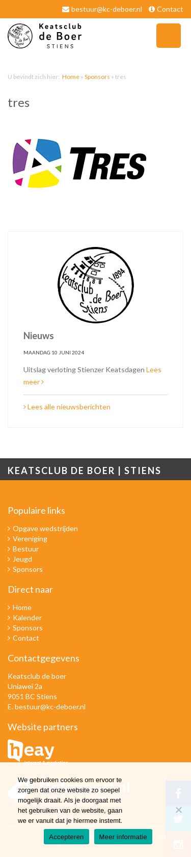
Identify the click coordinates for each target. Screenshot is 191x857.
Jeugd (22, 559)
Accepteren (66, 837)
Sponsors (97, 76)
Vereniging (30, 538)
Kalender (27, 617)
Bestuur (26, 548)
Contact (170, 9)
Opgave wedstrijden (45, 528)
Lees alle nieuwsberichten (67, 406)
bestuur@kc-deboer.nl (106, 9)
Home (70, 76)
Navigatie (168, 35)
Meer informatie (123, 837)
